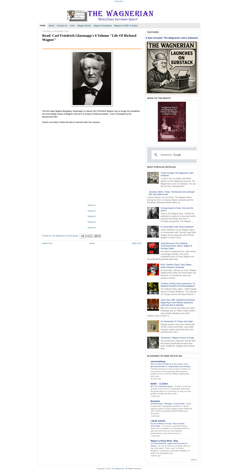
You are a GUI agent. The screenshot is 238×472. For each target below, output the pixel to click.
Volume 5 (92, 222)
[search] (174, 155)
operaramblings (158, 361)
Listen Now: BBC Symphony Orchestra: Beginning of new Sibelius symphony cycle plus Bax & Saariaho (178, 302)
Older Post (136, 243)
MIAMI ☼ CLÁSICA (159, 384)
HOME (43, 25)
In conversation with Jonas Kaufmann (177, 227)
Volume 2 (92, 205)
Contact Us (62, 25)
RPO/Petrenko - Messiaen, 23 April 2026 (168, 404)
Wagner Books (84, 25)
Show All (194, 460)
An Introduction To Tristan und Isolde (177, 321)
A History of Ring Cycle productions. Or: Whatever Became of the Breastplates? (178, 284)
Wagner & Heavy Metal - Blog (164, 441)
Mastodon (119, 1)
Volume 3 (92, 211)
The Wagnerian (118, 469)
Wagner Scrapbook (103, 25)
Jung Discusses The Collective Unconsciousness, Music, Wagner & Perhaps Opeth (176, 246)
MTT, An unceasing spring (162, 386)
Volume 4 (92, 216)
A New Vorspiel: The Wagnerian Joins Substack (172, 38)
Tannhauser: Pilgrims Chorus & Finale (177, 338)
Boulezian (155, 401)
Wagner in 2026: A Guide (125, 25)
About (51, 25)
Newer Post (47, 243)
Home (92, 243)
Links (72, 25)
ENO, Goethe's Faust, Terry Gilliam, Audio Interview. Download (176, 266)
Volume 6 (92, 227)
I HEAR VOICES (158, 421)
